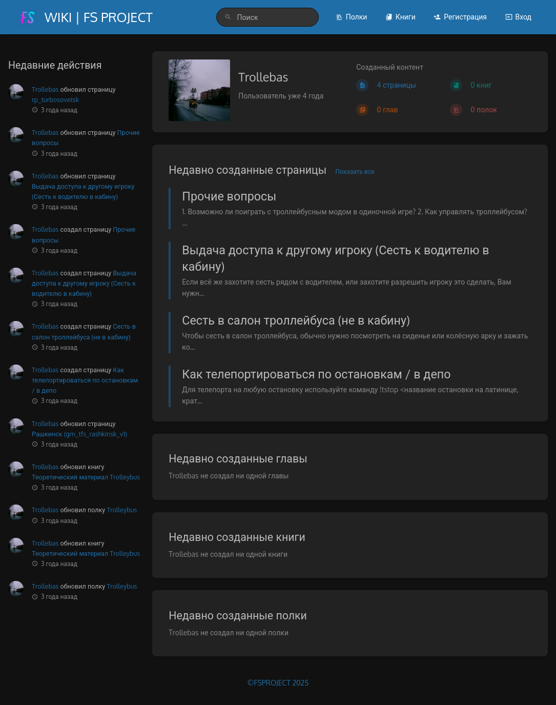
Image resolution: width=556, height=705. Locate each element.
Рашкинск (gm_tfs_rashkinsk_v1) (79, 434)
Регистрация (460, 16)
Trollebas (45, 89)
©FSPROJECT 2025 (278, 682)
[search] (267, 17)
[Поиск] (228, 17)
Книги (400, 16)
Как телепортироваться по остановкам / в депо (85, 380)
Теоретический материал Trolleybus (86, 477)
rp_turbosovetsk (55, 99)
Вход (518, 16)
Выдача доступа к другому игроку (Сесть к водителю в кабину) (84, 283)
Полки (351, 16)
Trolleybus (122, 510)
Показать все (355, 171)
